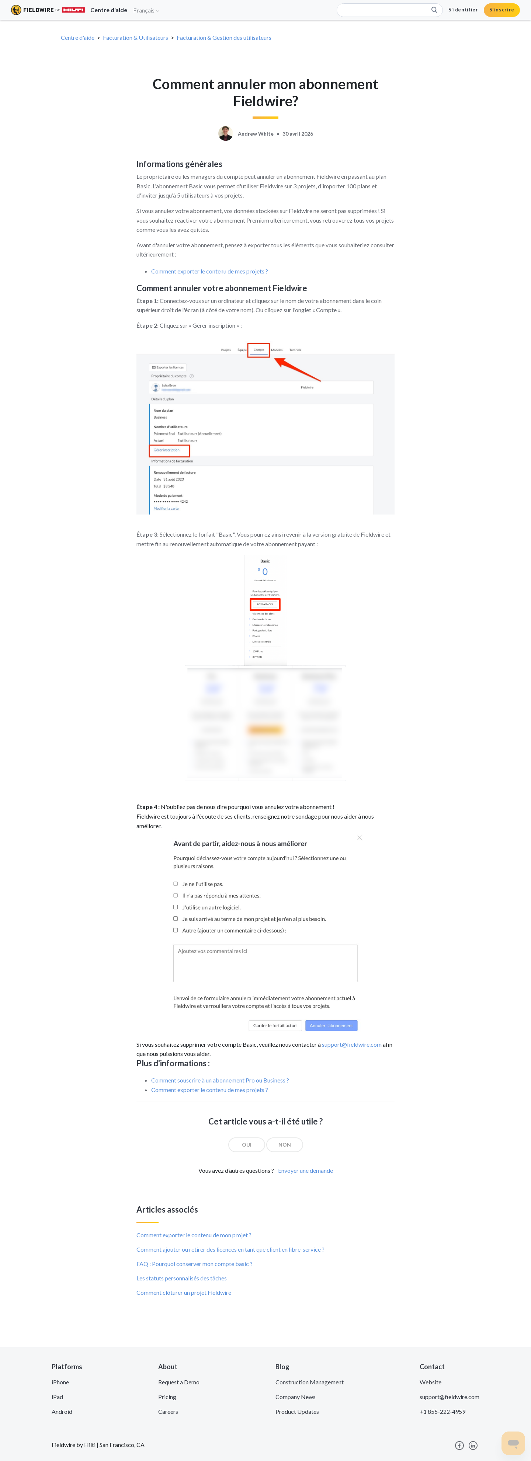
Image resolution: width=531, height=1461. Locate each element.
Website (430, 1381)
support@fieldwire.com (352, 1044)
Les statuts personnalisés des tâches (181, 1278)
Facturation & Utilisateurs (135, 37)
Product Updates (297, 1411)
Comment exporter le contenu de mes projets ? (209, 271)
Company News (295, 1396)
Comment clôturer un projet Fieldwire (183, 1292)
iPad (57, 1396)
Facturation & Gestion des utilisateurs (224, 37)
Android (62, 1411)
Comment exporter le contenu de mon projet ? (193, 1234)
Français (146, 10)
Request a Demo (178, 1381)
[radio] (246, 1144)
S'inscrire (502, 10)
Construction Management (309, 1381)
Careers (168, 1411)
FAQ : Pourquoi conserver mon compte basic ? (194, 1263)
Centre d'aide (77, 37)
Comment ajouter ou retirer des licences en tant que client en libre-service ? (230, 1249)
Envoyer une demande (305, 1170)
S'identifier (463, 10)
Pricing (167, 1396)
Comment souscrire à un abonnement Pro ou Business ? (220, 1080)
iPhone (60, 1381)
